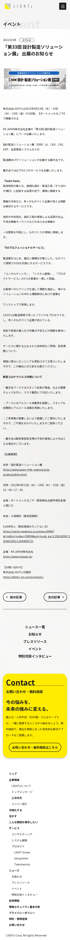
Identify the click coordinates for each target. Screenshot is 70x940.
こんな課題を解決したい (23, 822)
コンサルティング (22, 834)
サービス (14, 828)
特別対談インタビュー (35, 656)
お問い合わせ (17, 925)
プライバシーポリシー (22, 913)
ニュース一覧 (35, 626)
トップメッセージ (22, 792)
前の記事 (16, 597)
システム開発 (19, 840)
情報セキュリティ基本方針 (24, 907)
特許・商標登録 (18, 919)
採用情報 (14, 900)
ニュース (14, 870)
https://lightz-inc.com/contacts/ (23, 577)
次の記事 (54, 597)
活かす (13, 816)
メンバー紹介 (19, 804)
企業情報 (14, 780)
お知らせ (35, 634)
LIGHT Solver (22, 852)
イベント (26, 40)
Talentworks (22, 864)
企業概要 (17, 798)
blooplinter (21, 858)
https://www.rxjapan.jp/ (17, 556)
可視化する (15, 810)
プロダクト (18, 846)
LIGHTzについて (21, 786)
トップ (13, 773)
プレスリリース (35, 641)
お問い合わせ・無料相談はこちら (35, 747)
